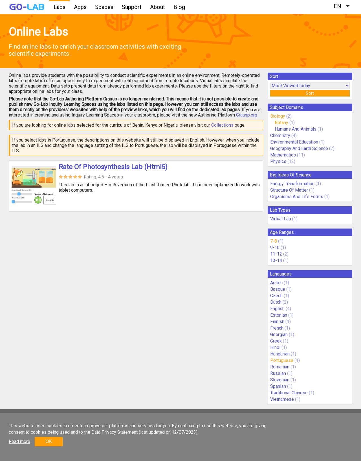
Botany (281, 122)
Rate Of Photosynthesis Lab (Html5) (113, 167)
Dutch (275, 302)
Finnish (277, 321)
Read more (19, 441)
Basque (277, 289)
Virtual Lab (280, 218)
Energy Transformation (292, 183)
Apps (80, 7)
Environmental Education (294, 142)
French (276, 328)
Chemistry (280, 135)
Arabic (276, 282)
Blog (179, 7)
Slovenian (279, 379)
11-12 (276, 254)
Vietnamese (282, 399)
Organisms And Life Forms (296, 196)
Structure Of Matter (289, 190)
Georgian (279, 334)
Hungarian (280, 354)
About (157, 7)
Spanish (278, 386)
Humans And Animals (295, 129)
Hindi (275, 347)
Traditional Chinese (289, 392)
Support (132, 7)
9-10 (274, 247)
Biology (277, 116)
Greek (276, 341)
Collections (222, 125)
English (277, 308)
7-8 (273, 241)
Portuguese (281, 360)
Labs (59, 7)
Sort (310, 93)
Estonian (278, 315)
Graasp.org (246, 115)
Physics (278, 161)
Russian (278, 373)
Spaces (104, 7)
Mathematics (283, 155)
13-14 (276, 260)
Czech (276, 295)
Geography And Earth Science (299, 148)
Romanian (279, 367)
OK (48, 441)
